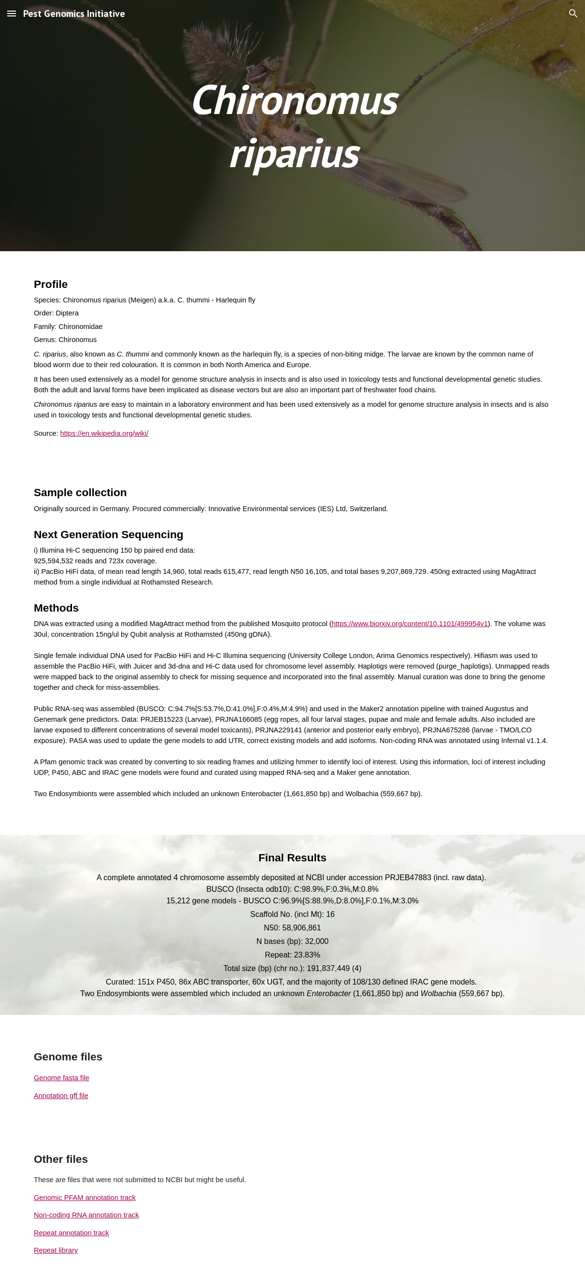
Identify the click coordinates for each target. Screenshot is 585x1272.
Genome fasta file (61, 1078)
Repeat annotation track (71, 1233)
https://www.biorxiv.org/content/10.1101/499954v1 (410, 624)
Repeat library (56, 1250)
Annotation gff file (61, 1096)
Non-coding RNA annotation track (86, 1215)
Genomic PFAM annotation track (85, 1197)
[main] (292, 125)
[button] (11, 13)
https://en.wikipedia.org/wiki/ (104, 433)
